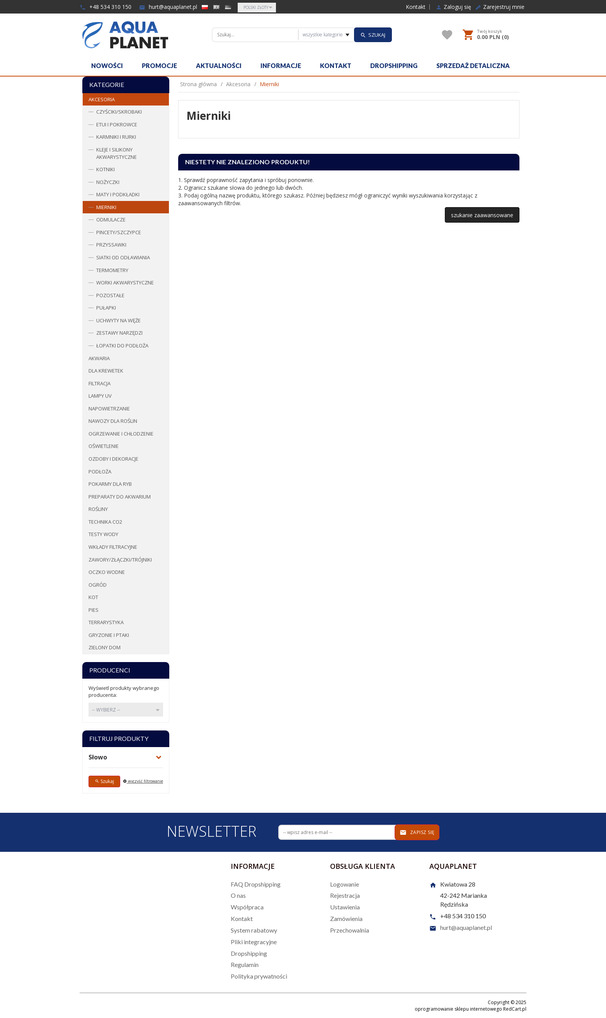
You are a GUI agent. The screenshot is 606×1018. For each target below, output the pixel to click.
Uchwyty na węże (118, 320)
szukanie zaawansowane (482, 215)
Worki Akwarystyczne (125, 282)
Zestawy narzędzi (119, 332)
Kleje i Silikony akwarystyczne (116, 153)
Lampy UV (100, 395)
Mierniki (106, 207)
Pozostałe (110, 295)
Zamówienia (346, 918)
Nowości (107, 65)
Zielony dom (105, 647)
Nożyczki (107, 182)
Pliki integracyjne (254, 941)
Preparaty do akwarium (120, 496)
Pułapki (106, 307)
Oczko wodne (107, 572)
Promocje (159, 65)
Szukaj (104, 781)
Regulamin (245, 964)
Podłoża (100, 471)
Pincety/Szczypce (118, 232)
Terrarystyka (106, 622)
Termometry (112, 270)
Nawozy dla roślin (113, 420)
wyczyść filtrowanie (143, 781)
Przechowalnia (349, 930)
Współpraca (247, 907)
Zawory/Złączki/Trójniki (120, 559)
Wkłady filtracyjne (113, 546)
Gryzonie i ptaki (109, 635)
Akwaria (99, 358)
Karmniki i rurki (116, 136)
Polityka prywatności (259, 976)
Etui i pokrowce (116, 124)
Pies (94, 609)
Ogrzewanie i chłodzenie (121, 433)
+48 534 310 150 (105, 6)
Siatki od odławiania (123, 257)
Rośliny (98, 509)
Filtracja (100, 383)
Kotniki (105, 169)
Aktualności (219, 65)
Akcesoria (102, 99)
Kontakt (416, 7)
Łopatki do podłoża (122, 345)
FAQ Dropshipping (256, 884)
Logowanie (344, 884)
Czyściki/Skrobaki (119, 111)
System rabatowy (254, 930)
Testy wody (103, 534)
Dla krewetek (106, 370)
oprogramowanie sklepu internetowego (458, 1009)
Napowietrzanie (109, 408)
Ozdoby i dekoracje (113, 458)
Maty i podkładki (118, 194)
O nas (238, 895)
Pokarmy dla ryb (110, 483)
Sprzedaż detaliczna (473, 65)
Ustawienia (345, 907)
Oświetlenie (104, 446)
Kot (93, 597)
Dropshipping (393, 65)
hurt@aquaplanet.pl (168, 6)
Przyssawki (111, 244)
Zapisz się (417, 832)
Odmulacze (111, 219)
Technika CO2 (105, 521)
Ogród (98, 584)
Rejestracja (345, 895)
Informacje (280, 65)
